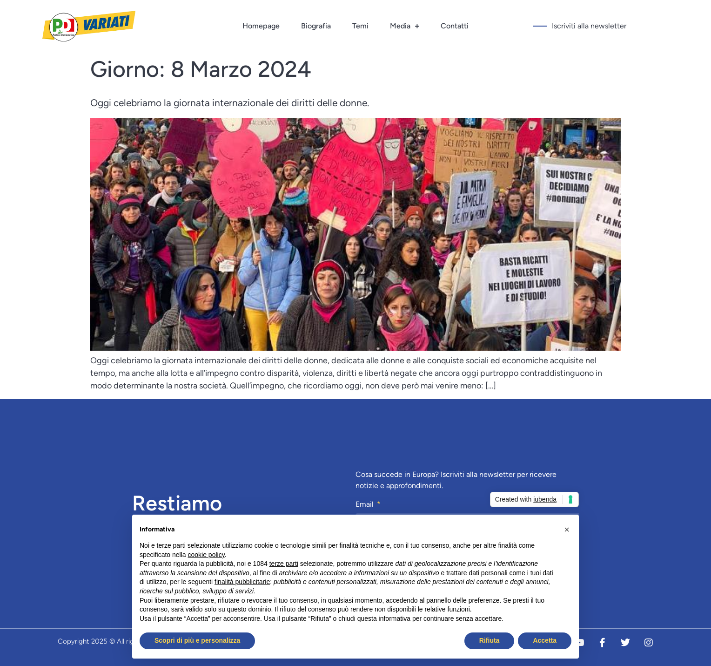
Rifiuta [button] (489, 640)
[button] (566, 529)
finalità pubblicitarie (242, 581)
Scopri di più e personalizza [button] (197, 640)
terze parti (283, 563)
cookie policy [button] (206, 554)
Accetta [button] (545, 640)
